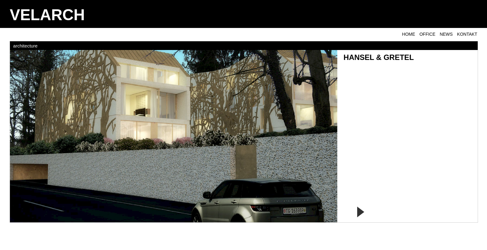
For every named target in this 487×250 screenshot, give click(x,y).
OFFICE (427, 34)
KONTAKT (467, 34)
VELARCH (47, 15)
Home (408, 34)
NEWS (446, 34)
